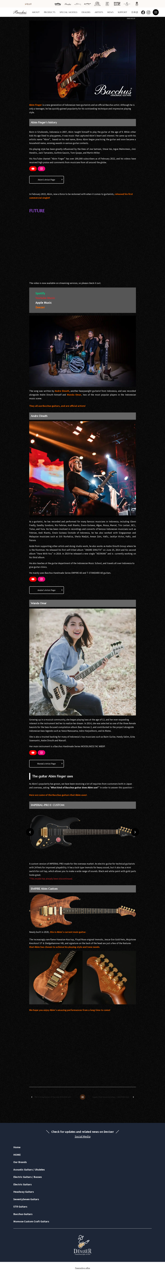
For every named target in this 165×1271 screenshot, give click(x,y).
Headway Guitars (23, 1191)
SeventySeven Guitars (26, 1199)
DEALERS (86, 12)
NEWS (110, 12)
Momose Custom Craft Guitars (31, 1221)
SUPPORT (122, 12)
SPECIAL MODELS (68, 12)
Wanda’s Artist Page (46, 763)
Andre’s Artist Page (46, 590)
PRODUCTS (49, 12)
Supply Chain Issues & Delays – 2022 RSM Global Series (114, 1097)
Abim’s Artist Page (46, 179)
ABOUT (36, 12)
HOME (17, 1154)
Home (16, 1147)
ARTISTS (99, 12)
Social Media (82, 1136)
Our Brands (20, 1162)
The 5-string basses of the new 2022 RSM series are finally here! (54, 1097)
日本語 (134, 12)
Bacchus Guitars (22, 1214)
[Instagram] (41, 168)
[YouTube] (33, 168)
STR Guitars (20, 1206)
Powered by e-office (82, 1268)
